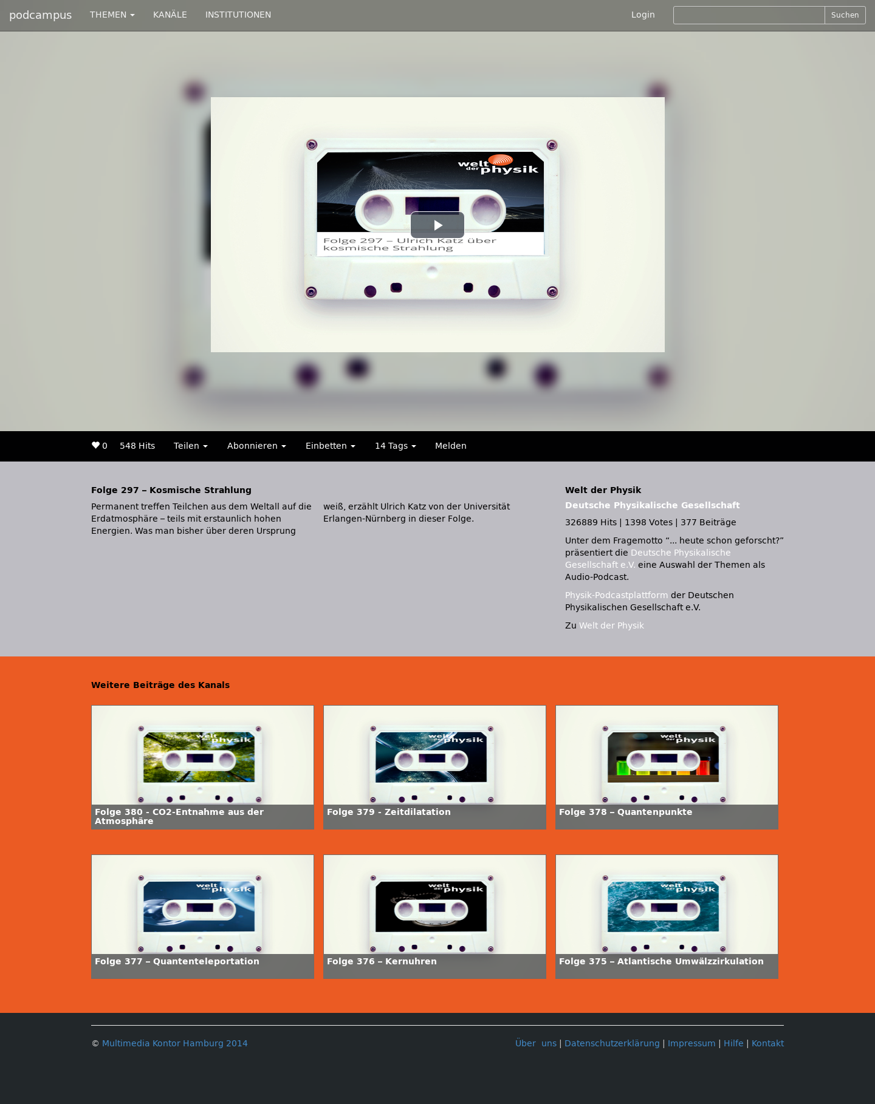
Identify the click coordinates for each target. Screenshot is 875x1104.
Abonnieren (256, 446)
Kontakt (768, 1043)
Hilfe (734, 1043)
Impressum (692, 1043)
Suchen (845, 15)
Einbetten (330, 446)
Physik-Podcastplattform (616, 595)
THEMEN (112, 15)
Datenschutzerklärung (612, 1043)
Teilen (191, 446)
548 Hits (137, 446)
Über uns (536, 1043)
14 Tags (395, 446)
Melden (451, 446)
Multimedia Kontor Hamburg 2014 (175, 1043)
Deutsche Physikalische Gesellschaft (652, 505)
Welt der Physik (611, 626)
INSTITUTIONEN (238, 15)
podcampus (40, 15)
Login (643, 15)
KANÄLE (170, 15)
